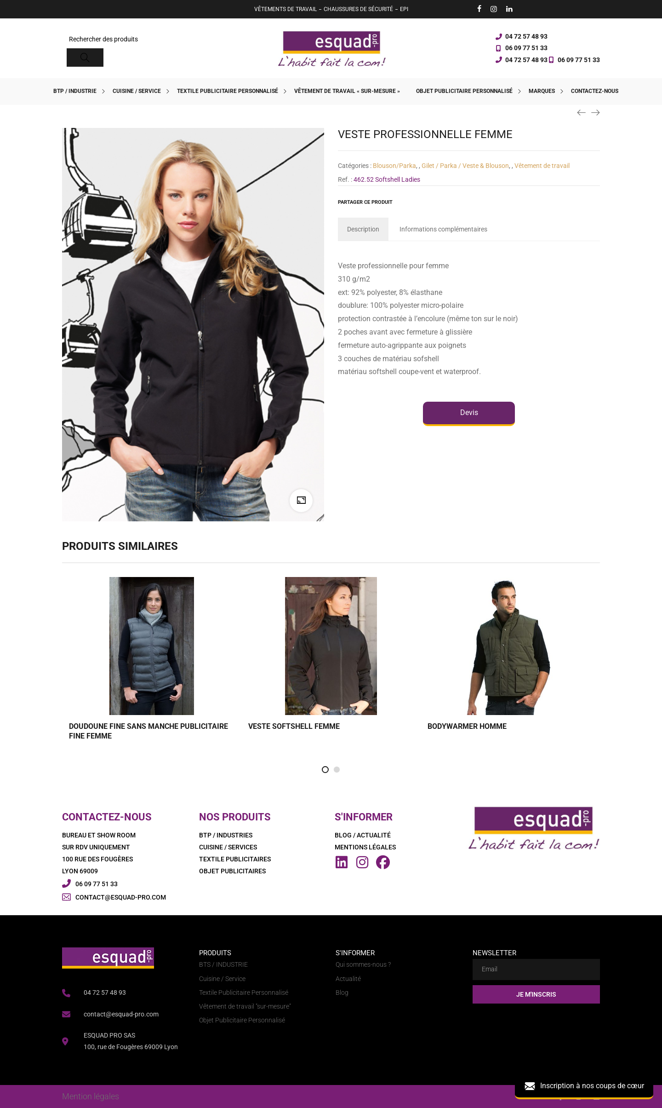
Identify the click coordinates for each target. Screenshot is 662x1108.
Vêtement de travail (542, 165)
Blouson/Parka (394, 165)
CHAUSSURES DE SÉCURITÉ (358, 9)
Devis (469, 412)
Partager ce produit (365, 202)
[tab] (363, 229)
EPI (404, 9)
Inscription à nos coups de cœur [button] (584, 1086)
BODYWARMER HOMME (467, 726)
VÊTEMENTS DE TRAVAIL (285, 9)
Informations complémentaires (443, 229)
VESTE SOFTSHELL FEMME (294, 726)
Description (363, 229)
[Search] (85, 57)
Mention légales (90, 1096)
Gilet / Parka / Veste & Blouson (465, 165)
